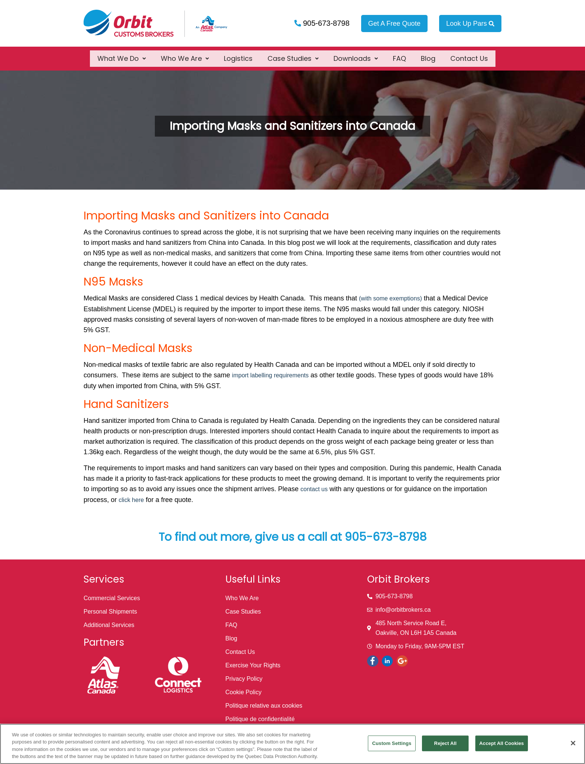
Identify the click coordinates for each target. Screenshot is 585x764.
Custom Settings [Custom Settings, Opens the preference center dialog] (391, 743)
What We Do (121, 54)
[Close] (573, 743)
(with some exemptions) (390, 298)
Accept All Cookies (501, 743)
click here (131, 500)
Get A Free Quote (394, 23)
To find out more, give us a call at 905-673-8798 (293, 537)
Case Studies (293, 54)
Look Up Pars (470, 23)
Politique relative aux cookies (263, 705)
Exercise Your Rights (253, 665)
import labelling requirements (270, 375)
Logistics (238, 54)
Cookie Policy (243, 692)
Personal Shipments (110, 611)
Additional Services (109, 625)
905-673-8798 (325, 23)
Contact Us (469, 54)
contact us (314, 489)
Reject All (445, 743)
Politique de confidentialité (260, 719)
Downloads (356, 54)
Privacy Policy (244, 679)
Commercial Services (112, 598)
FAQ (399, 54)
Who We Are (185, 54)
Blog (428, 54)
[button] (121, 54)
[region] (292, 744)
